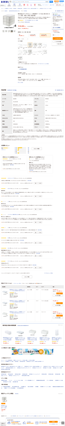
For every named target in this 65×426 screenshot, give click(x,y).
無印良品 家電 (44, 374)
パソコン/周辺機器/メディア (29, 380)
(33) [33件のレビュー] (15, 314)
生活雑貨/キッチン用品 (8, 8)
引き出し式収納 (31, 360)
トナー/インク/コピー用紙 (18, 380)
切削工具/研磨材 (30, 386)
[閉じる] (59, 418)
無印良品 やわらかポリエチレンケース (24, 367)
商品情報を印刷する (59, 10)
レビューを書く (35, 20)
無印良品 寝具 (57, 374)
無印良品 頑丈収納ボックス (10, 367)
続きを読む (12, 164)
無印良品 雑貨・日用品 (25, 375)
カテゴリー (3, 5)
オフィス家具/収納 (8, 360)
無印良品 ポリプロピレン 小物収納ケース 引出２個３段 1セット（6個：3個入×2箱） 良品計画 (4, 407)
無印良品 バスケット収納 (57, 367)
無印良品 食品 (3, 374)
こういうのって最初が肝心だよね (13, 214)
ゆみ (8, 237)
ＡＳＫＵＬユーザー (11, 178)
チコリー (9, 261)
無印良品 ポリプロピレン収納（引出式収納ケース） (31, 8)
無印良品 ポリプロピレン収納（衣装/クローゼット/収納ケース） (12, 366)
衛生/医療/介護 (15, 381)
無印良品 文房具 (18, 374)
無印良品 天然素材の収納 (5, 369)
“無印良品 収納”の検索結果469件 (23, 325)
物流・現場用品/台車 (15, 386)
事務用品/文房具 (4, 380)
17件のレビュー (3, 149)
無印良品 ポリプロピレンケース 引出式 (46, 8)
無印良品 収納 (20, 8)
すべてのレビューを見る (48, 273)
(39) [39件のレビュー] (45, 341)
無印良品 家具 (24, 374)
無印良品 (14, 8)
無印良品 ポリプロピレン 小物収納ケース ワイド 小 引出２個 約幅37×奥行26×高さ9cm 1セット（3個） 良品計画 (17, 290)
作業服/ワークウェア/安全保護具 (9, 388)
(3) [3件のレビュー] (8, 341)
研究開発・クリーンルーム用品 (45, 386)
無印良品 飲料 (10, 374)
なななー (9, 188)
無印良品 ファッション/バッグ (34, 374)
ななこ (9, 248)
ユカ (8, 227)
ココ (8, 201)
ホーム (2, 8)
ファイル (10, 380)
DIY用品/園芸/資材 (20, 388)
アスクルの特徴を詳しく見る (53, 424)
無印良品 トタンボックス (37, 367)
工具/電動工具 (23, 386)
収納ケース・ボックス (17, 360)
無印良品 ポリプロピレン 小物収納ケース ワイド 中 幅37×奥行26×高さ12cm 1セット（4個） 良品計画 (17, 312)
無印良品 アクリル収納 (47, 367)
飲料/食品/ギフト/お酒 (7, 381)
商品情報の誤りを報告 (11, 90)
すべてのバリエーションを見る (43, 63)
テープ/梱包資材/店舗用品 (5, 386)
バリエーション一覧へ (17, 283)
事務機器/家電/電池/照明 (40, 380)
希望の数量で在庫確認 (56, 15)
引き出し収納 (25, 360)
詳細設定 (47, 1)
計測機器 (36, 386)
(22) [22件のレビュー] (15, 292)
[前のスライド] (1, 334)
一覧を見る (16, 393)
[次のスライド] (63, 334)
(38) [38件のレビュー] (57, 341)
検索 (51, 2)
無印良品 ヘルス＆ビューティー (14, 375)
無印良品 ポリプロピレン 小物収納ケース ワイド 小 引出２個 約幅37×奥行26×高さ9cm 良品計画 (17, 301)
